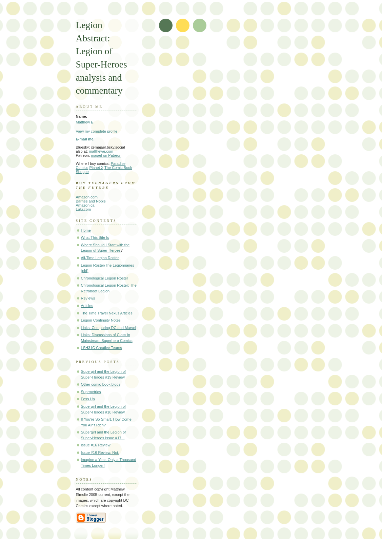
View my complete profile (97, 131)
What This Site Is (95, 237)
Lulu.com (83, 209)
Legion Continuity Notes (101, 320)
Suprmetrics (91, 392)
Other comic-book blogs (101, 384)
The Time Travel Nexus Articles (107, 313)
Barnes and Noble (91, 201)
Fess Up (88, 399)
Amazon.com (87, 197)
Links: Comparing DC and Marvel (108, 328)
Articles (87, 306)
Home (86, 230)
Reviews (88, 298)
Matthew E (85, 122)
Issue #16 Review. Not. (100, 452)
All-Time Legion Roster (100, 258)
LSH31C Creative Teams (101, 348)
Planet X (96, 168)
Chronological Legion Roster (104, 278)
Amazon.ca (85, 205)
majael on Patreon (106, 155)
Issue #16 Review (95, 445)
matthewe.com (101, 151)
